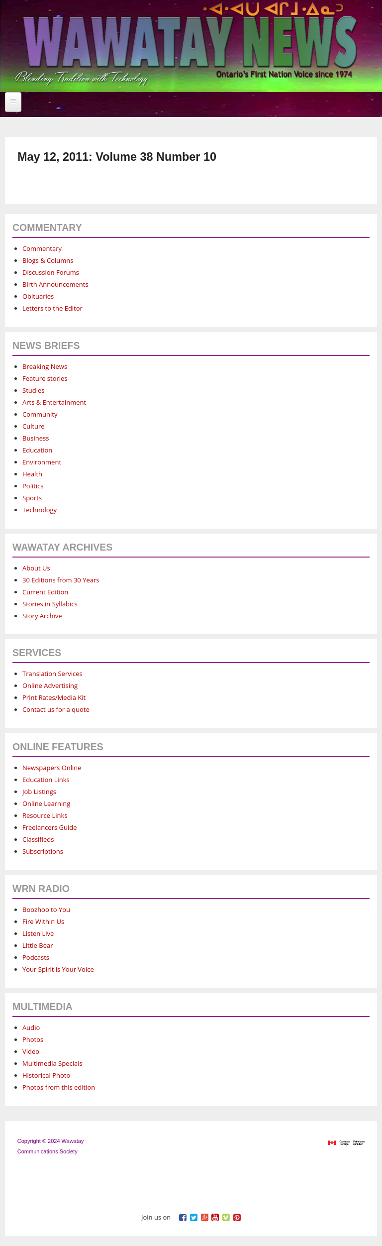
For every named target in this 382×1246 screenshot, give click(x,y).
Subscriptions (42, 851)
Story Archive (42, 615)
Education (37, 450)
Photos (32, 1039)
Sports (32, 497)
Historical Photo (46, 1075)
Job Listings (39, 791)
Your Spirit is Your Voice (58, 969)
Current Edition (45, 591)
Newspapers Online (52, 767)
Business (35, 438)
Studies (33, 390)
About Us (36, 568)
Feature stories (45, 378)
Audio (31, 1027)
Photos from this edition (58, 1087)
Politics (33, 485)
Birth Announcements (55, 284)
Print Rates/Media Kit (54, 697)
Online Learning (46, 803)
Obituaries (38, 296)
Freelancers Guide (49, 827)
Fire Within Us (43, 921)
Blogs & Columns (47, 260)
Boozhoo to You (46, 909)
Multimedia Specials (52, 1063)
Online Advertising (50, 685)
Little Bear (37, 945)
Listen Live (38, 933)
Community (39, 414)
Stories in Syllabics (50, 603)
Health (32, 473)
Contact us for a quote (56, 709)
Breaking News (44, 366)
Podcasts (35, 957)
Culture (33, 426)
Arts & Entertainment (54, 402)
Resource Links (45, 815)
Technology (39, 509)
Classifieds (38, 839)
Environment (41, 461)
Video (30, 1051)
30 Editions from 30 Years (60, 579)
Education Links (46, 779)
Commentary (42, 248)
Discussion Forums (50, 272)
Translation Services (52, 673)
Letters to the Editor (52, 308)
